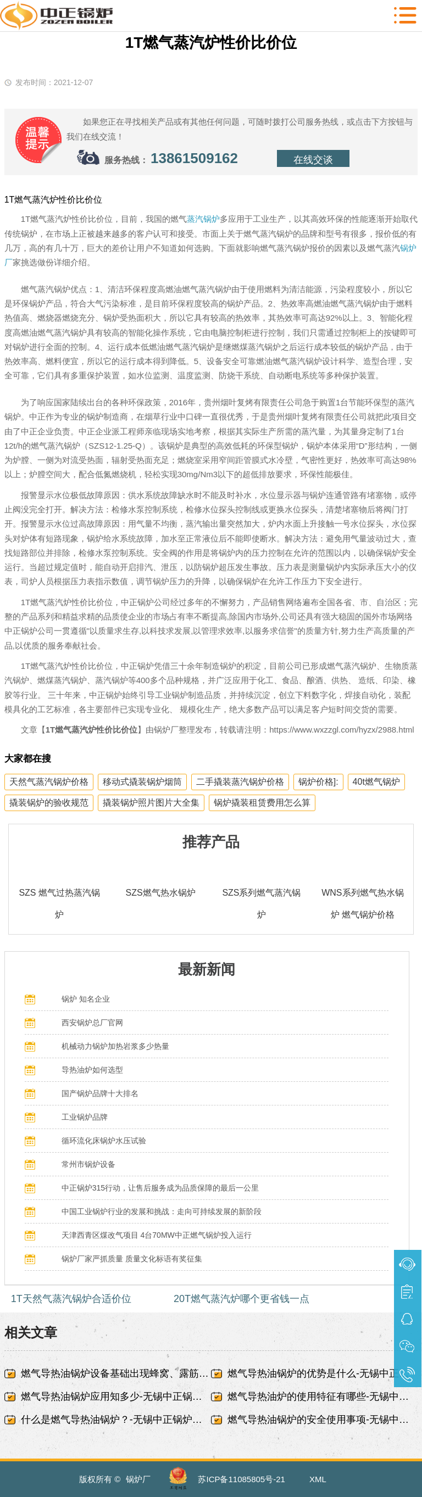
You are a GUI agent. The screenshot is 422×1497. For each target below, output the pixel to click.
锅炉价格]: (318, 781)
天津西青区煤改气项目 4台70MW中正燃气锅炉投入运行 (157, 1235)
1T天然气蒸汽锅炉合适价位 (71, 1298)
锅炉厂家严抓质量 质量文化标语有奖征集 (132, 1258)
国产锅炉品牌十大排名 (100, 1093)
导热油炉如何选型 (92, 1069)
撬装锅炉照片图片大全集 (151, 802)
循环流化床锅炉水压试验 (104, 1140)
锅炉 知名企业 (86, 999)
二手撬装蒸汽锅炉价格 (240, 781)
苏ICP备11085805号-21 (241, 1479)
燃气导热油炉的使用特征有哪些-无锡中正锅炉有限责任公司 (322, 1396)
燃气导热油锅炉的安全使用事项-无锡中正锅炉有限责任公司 (322, 1419)
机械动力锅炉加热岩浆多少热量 (115, 1046)
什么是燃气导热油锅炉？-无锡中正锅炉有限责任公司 (116, 1419)
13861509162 (194, 158)
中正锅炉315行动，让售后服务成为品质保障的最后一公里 (160, 1187)
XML (317, 1479)
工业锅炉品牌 (85, 1117)
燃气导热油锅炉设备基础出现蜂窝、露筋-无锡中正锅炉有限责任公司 (116, 1373)
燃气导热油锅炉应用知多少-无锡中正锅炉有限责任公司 (116, 1396)
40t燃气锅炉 (376, 781)
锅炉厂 (138, 1479)
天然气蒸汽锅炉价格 (48, 781)
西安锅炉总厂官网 (92, 1022)
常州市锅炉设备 (88, 1164)
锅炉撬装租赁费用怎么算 (262, 802)
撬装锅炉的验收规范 (48, 802)
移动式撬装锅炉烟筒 (142, 781)
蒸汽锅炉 (203, 219)
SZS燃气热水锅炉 (160, 892)
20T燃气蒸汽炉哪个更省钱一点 (241, 1298)
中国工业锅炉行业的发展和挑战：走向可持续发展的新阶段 (162, 1211)
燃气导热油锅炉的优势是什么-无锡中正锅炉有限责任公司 (322, 1373)
